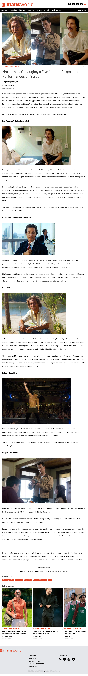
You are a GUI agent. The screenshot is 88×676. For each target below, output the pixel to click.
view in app (82, 10)
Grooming (13, 10)
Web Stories (56, 10)
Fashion (4, 10)
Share (23, 571)
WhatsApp (39, 571)
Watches (31, 10)
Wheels (46, 10)
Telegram (50, 571)
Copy (65, 571)
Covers (39, 10)
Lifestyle (22, 10)
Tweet (31, 571)
